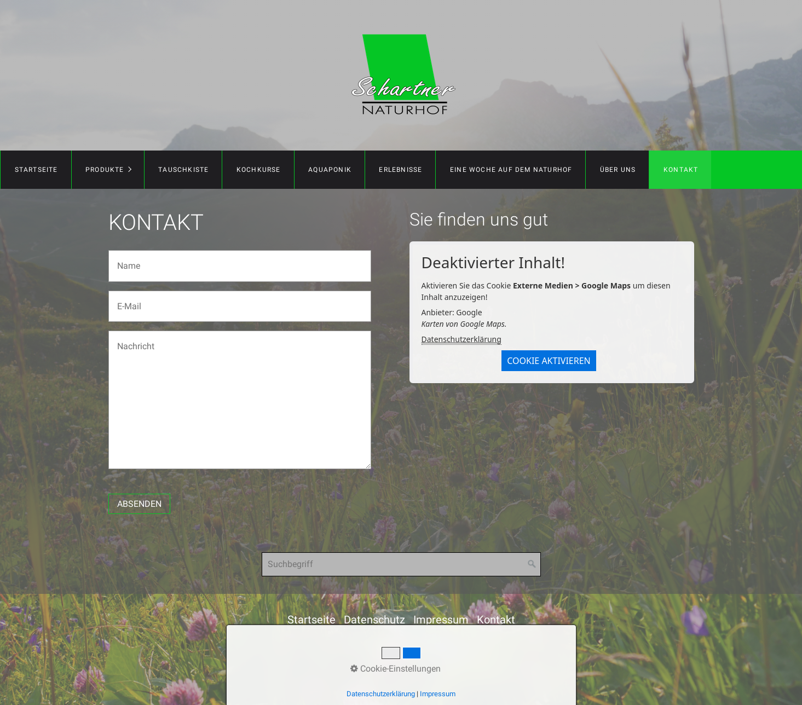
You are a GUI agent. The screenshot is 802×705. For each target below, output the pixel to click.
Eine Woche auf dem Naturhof (511, 170)
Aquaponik (329, 170)
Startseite (36, 170)
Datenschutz (374, 619)
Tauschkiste (183, 170)
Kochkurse (258, 170)
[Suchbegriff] (401, 564)
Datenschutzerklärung (461, 339)
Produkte (104, 170)
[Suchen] (532, 564)
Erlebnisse (400, 170)
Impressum (441, 619)
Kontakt (680, 170)
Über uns (618, 170)
